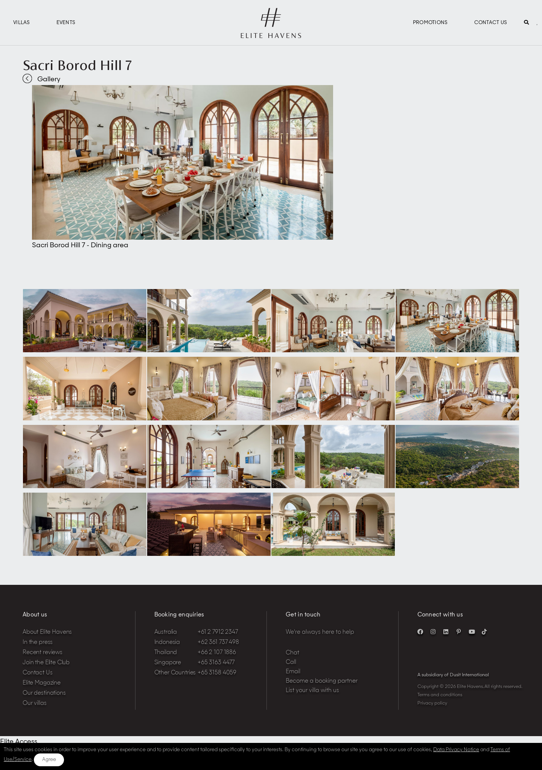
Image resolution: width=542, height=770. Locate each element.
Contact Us (490, 22)
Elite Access (18, 741)
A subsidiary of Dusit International (453, 675)
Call (291, 662)
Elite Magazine (42, 683)
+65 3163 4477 (216, 663)
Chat (292, 653)
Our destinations (44, 693)
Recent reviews (42, 653)
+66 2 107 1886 (217, 653)
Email (293, 672)
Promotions (430, 22)
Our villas (35, 703)
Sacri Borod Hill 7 (77, 65)
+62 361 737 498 (218, 642)
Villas (21, 22)
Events (66, 22)
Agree (49, 759)
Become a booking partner (322, 681)
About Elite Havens (47, 632)
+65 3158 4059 (217, 673)
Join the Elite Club (46, 663)
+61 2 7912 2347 (218, 632)
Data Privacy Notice (456, 749)
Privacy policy (432, 703)
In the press (38, 642)
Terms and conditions (439, 695)
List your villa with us (312, 691)
